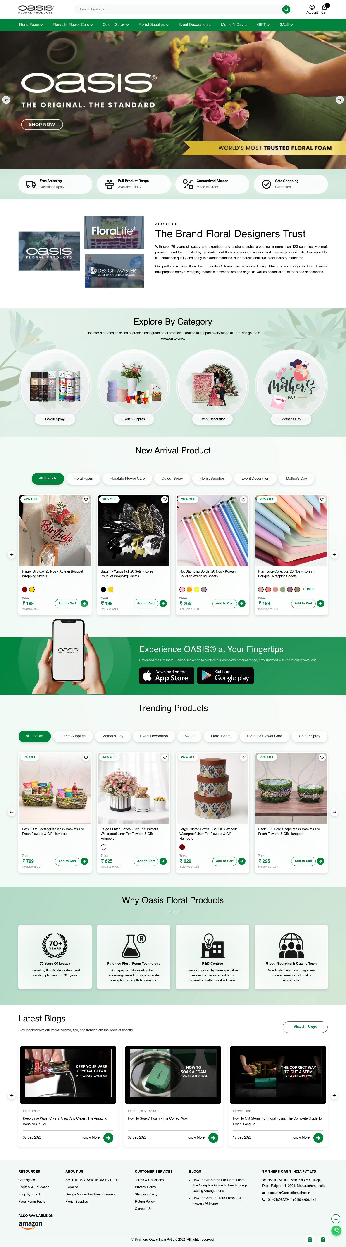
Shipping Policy (146, 1194)
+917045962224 (278, 1200)
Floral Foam (29, 25)
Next (340, 100)
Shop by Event (29, 1194)
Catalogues (26, 1180)
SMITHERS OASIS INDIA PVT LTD (92, 1180)
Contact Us (143, 1209)
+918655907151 (304, 1200)
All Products (48, 478)
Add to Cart (146, 603)
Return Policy (145, 1201)
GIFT (261, 25)
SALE (284, 25)
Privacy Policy (145, 1187)
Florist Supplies (151, 25)
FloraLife (71, 1187)
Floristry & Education (33, 1187)
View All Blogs (305, 1027)
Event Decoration (193, 25)
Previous (6, 100)
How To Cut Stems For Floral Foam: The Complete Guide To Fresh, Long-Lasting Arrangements (219, 1185)
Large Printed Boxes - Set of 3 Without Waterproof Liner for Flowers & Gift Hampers (129, 833)
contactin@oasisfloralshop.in (288, 1193)
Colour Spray (114, 25)
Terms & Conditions (149, 1180)
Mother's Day (232, 25)
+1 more (309, 589)
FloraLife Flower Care (71, 25)
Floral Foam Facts (31, 1201)
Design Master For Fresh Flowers (90, 1194)
